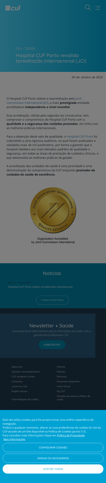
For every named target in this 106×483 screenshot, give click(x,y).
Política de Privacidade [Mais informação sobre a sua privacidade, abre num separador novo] (71, 435)
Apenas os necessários (53, 458)
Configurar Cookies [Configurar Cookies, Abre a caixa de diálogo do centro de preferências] (53, 447)
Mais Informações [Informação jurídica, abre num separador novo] (14, 439)
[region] (53, 446)
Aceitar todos (53, 469)
